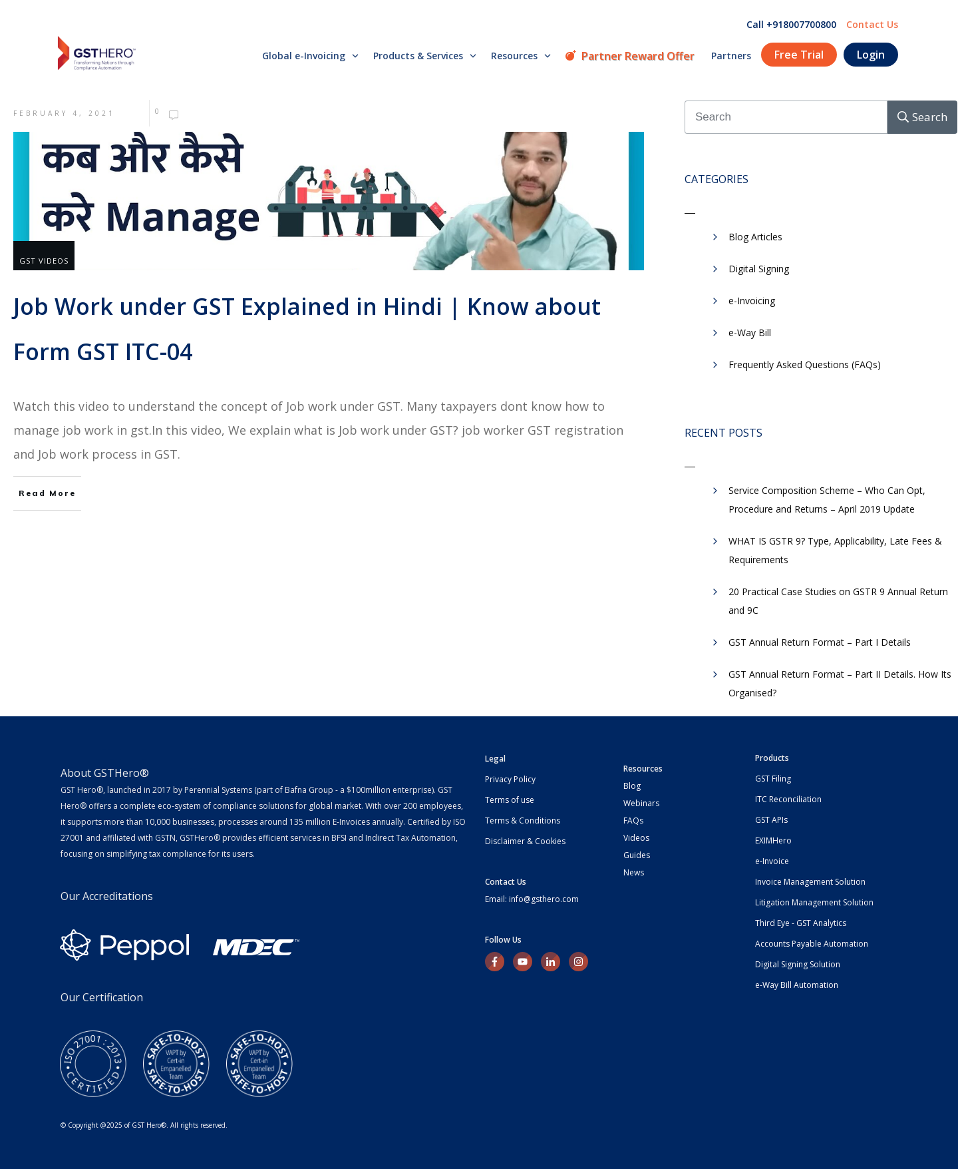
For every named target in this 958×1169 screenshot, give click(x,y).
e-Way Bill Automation (796, 985)
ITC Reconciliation (788, 799)
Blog (632, 786)
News (633, 872)
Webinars (641, 803)
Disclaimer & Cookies (525, 841)
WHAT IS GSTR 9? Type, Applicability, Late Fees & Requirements (835, 550)
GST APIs (771, 819)
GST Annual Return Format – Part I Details (819, 642)
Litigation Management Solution (814, 902)
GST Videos (44, 261)
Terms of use (509, 800)
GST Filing (773, 778)
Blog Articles (755, 236)
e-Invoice (772, 861)
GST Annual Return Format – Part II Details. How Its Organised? (839, 683)
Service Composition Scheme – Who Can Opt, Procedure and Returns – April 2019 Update (826, 499)
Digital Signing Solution (797, 964)
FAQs (633, 820)
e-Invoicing (751, 300)
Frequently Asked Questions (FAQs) (804, 364)
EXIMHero (773, 840)
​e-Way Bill (749, 332)
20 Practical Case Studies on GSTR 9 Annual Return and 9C (838, 600)
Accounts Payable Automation (811, 943)
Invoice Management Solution (810, 881)
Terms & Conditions (522, 820)
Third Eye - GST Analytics (800, 923)
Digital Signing (758, 268)
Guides (636, 855)
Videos (636, 837)
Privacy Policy (510, 779)
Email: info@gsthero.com (532, 899)
